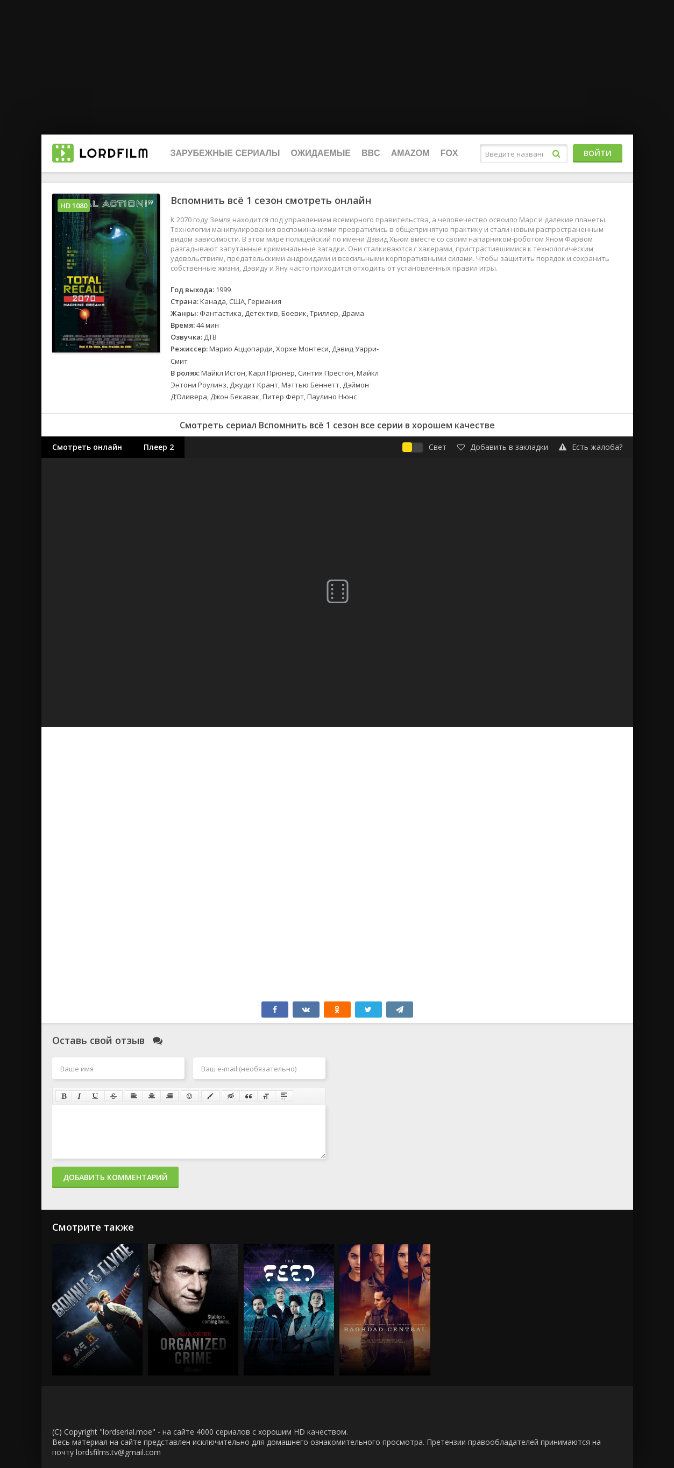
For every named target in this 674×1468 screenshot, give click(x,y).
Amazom (410, 153)
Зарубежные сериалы (225, 153)
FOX (449, 153)
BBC (370, 153)
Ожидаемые (321, 153)
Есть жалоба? (590, 447)
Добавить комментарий (115, 1177)
